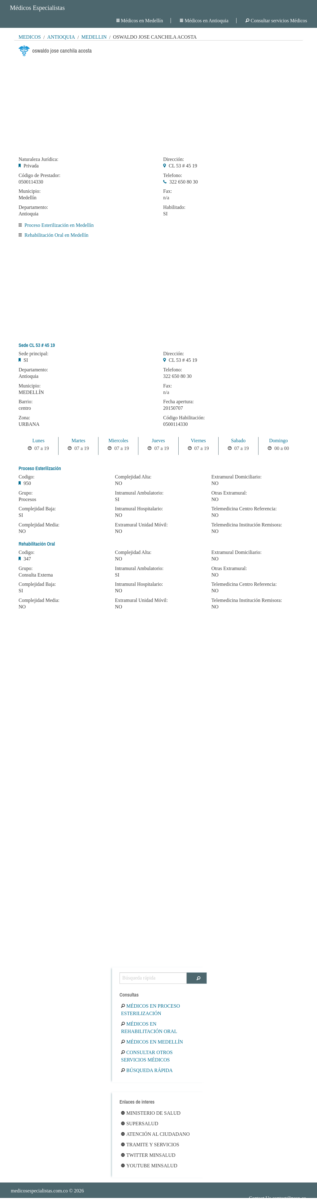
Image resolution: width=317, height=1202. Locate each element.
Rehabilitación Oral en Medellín (56, 235)
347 (27, 558)
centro (25, 408)
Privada (31, 165)
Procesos (27, 499)
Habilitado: (174, 207)
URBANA (29, 424)
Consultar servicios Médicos (276, 20)
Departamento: (33, 207)
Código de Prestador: (39, 175)
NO (22, 531)
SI (165, 213)
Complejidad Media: (39, 524)
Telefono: (172, 175)
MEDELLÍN (31, 392)
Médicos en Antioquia (204, 20)
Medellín (94, 37)
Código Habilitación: (184, 417)
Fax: (167, 191)
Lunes (39, 440)
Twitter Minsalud (148, 1155)
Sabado (238, 440)
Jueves (158, 440)
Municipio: (30, 191)
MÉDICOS (30, 37)
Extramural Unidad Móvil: (141, 524)
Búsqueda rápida (147, 1070)
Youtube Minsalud (149, 1165)
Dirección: (173, 159)
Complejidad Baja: (37, 508)
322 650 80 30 (183, 181)
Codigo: (27, 476)
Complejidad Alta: (133, 476)
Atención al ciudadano (155, 1134)
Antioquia (61, 37)
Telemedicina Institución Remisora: (246, 524)
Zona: (24, 417)
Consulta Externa (36, 574)
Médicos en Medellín (139, 20)
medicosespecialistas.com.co (39, 1190)
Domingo (278, 440)
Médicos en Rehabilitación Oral (149, 1027)
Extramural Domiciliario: (236, 476)
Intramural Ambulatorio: (139, 493)
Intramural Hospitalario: (139, 508)
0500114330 (31, 181)
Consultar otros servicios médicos (147, 1056)
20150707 (173, 408)
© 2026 (47, 1190)
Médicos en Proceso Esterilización (150, 1009)
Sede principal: (33, 353)
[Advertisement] (158, 104)
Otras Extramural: (229, 493)
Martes (78, 440)
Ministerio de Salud (150, 1113)
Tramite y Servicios (150, 1144)
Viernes (198, 440)
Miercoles (118, 440)
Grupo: (26, 493)
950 (27, 483)
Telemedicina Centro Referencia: (244, 508)
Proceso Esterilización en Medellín (58, 225)
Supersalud (139, 1123)
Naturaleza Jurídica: (38, 159)
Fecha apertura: (178, 401)
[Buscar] (197, 978)
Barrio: (26, 401)
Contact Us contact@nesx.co (277, 1198)
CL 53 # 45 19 (183, 165)
